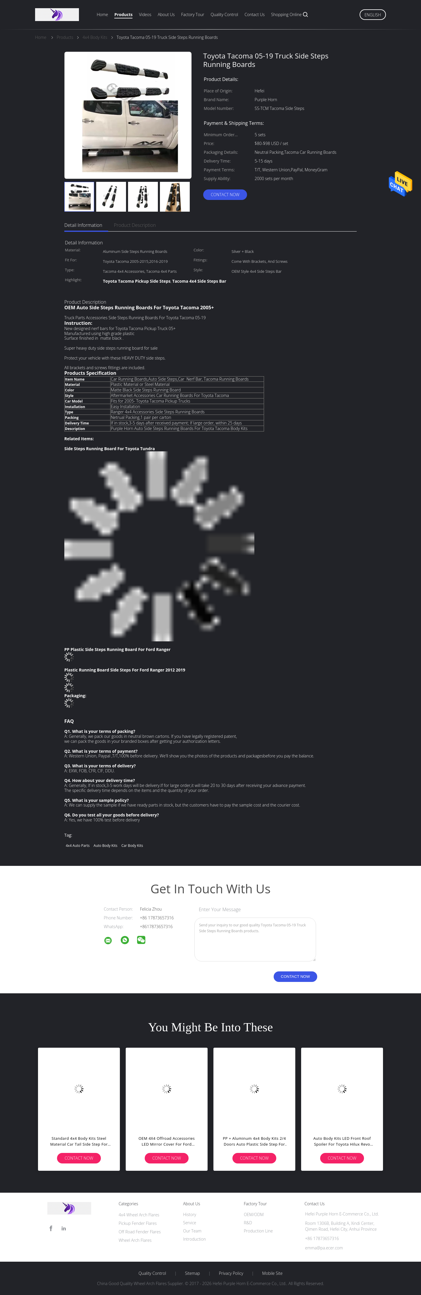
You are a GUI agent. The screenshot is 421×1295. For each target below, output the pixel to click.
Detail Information (83, 225)
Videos (145, 14)
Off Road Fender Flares (140, 1231)
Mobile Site (272, 1273)
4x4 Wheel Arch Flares (139, 1215)
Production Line (258, 1231)
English (373, 15)
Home (102, 14)
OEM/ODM (254, 1214)
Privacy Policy (231, 1273)
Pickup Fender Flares (138, 1223)
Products (123, 14)
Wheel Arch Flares (135, 1240)
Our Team (192, 1231)
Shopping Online (286, 14)
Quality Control (224, 14)
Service (189, 1222)
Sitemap (192, 1273)
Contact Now (225, 194)
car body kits (132, 845)
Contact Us (255, 14)
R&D (248, 1222)
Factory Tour (192, 14)
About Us (166, 14)
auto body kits (105, 845)
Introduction (194, 1239)
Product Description (135, 225)
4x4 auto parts (77, 845)
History (189, 1214)
